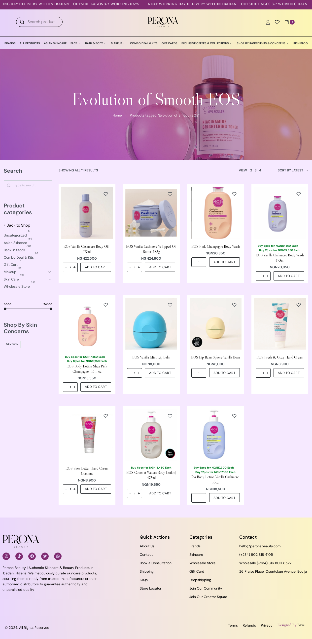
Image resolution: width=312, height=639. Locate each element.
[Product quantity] (70, 267)
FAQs (144, 580)
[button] (95, 267)
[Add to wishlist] (106, 194)
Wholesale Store (202, 563)
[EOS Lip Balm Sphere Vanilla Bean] (216, 324)
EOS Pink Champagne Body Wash (215, 246)
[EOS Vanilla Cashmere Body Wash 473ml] (280, 213)
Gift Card (196, 571)
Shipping (147, 571)
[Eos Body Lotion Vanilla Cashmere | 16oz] (216, 435)
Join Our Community (205, 588)
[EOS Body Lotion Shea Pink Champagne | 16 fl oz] (87, 324)
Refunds (249, 625)
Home (117, 115)
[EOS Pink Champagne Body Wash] (216, 213)
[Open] (277, 22)
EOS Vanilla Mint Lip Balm (151, 357)
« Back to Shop (17, 225)
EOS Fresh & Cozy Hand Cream (279, 357)
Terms (233, 625)
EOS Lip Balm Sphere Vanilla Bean (215, 357)
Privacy (267, 625)
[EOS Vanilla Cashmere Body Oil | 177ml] (87, 213)
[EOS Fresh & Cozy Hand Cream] (280, 324)
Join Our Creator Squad (208, 597)
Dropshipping (200, 580)
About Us (147, 546)
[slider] (5, 308)
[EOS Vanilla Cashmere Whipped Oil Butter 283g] (151, 213)
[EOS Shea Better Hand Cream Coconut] (87, 435)
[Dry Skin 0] (12, 344)
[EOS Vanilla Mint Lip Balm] (151, 324)
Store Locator (150, 588)
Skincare (196, 554)
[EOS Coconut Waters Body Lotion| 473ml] (151, 435)
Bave (301, 625)
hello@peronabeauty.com (259, 546)
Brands (195, 546)
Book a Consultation (156, 563)
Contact (146, 554)
